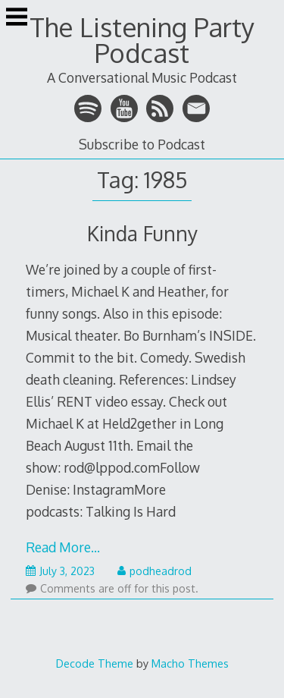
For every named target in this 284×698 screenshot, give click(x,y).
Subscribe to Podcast (142, 144)
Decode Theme (94, 663)
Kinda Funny (142, 233)
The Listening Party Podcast (142, 40)
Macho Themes (190, 663)
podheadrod (154, 570)
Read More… (63, 547)
